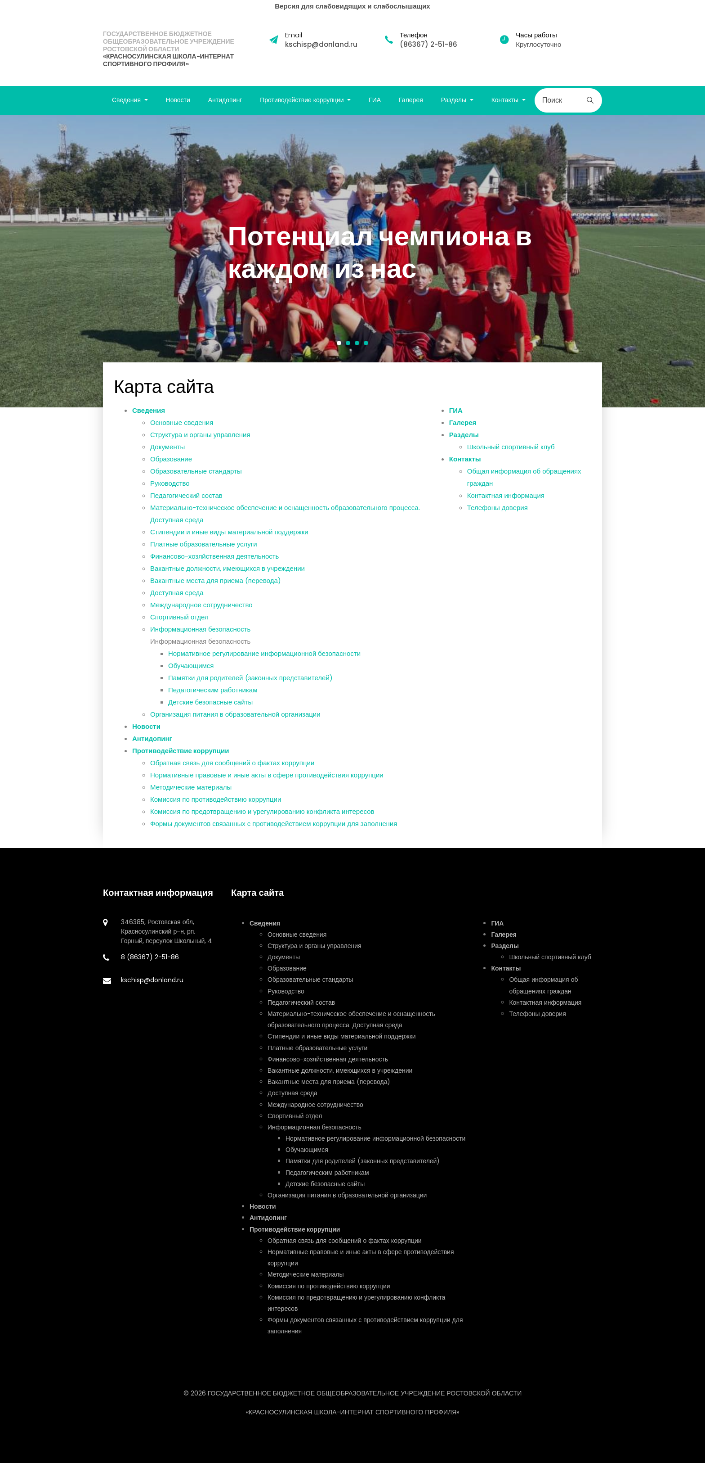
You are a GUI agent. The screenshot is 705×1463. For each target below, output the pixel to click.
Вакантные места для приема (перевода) (215, 583)
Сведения (148, 413)
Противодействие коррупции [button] (302, 99)
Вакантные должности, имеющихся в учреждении (227, 571)
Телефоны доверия (497, 510)
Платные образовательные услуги (203, 547)
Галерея (411, 99)
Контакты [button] (505, 99)
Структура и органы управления (200, 438)
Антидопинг (225, 99)
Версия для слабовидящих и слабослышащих (352, 6)
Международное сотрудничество (201, 608)
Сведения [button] (127, 99)
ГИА (375, 99)
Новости (178, 99)
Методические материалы (191, 790)
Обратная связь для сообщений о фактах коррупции (232, 766)
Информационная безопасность (200, 632)
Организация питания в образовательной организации (235, 717)
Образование (171, 462)
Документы (167, 450)
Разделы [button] (454, 99)
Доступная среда (177, 596)
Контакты (465, 462)
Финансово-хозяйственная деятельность (214, 559)
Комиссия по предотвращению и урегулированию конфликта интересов (262, 814)
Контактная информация (505, 498)
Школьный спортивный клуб (511, 450)
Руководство (170, 486)
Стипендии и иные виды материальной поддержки (229, 535)
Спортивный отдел (179, 620)
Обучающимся (191, 668)
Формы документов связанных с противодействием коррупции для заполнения (273, 826)
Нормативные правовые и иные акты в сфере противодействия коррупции (267, 778)
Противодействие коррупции (180, 754)
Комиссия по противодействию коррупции (215, 802)
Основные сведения (181, 425)
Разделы (464, 438)
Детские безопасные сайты (210, 705)
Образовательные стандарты (196, 474)
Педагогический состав (186, 498)
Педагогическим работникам (213, 693)
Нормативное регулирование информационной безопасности (264, 656)
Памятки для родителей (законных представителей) (250, 681)
